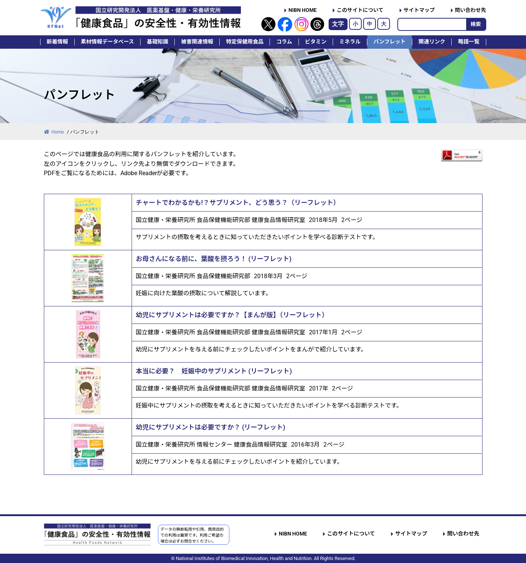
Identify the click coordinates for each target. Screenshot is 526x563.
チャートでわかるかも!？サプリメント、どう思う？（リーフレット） (238, 202)
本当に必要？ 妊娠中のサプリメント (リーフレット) (214, 371)
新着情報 (57, 42)
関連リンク (432, 42)
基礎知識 (157, 42)
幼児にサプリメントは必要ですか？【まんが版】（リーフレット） (232, 315)
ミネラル (350, 42)
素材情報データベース (107, 42)
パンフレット (390, 42)
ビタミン (315, 42)
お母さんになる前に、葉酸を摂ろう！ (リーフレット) (213, 259)
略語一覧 (469, 42)
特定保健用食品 (245, 42)
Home (54, 132)
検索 (476, 24)
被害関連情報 (197, 42)
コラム (284, 42)
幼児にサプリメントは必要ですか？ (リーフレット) (210, 427)
